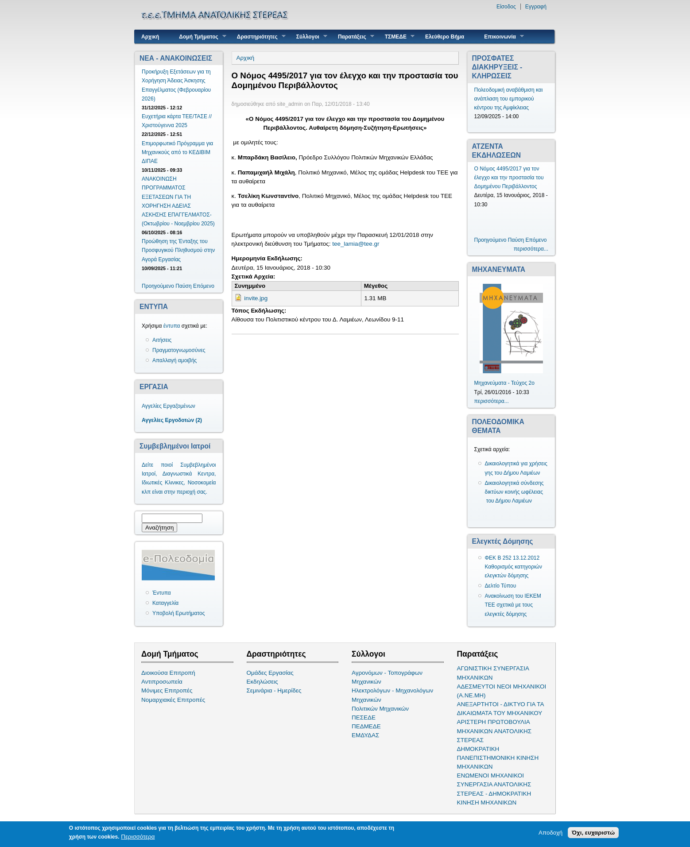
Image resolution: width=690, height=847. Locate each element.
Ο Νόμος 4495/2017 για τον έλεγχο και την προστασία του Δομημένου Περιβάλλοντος (509, 178)
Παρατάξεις (352, 36)
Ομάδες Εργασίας (270, 672)
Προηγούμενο (158, 286)
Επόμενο (203, 286)
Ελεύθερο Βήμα (444, 37)
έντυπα (171, 326)
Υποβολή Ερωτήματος (178, 613)
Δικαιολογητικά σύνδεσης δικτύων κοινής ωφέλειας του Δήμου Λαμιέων (514, 492)
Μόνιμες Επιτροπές (167, 690)
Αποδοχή (550, 833)
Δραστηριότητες (258, 36)
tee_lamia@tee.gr (355, 243)
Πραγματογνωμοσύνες (178, 350)
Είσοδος (506, 7)
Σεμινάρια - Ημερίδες (274, 690)
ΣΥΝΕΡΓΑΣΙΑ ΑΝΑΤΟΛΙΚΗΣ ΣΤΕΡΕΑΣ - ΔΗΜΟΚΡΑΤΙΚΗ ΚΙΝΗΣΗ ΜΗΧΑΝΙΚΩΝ (494, 793)
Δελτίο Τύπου (500, 586)
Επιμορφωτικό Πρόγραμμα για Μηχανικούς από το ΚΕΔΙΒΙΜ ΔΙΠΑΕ (177, 152)
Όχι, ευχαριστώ (593, 833)
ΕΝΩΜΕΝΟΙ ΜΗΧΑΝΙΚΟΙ (490, 775)
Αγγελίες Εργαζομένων (168, 406)
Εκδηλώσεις (262, 681)
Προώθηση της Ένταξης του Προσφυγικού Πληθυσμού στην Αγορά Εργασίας (178, 250)
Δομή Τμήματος (199, 36)
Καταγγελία (165, 603)
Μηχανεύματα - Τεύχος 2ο (504, 383)
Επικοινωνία (500, 36)
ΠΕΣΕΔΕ (364, 717)
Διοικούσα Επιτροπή (168, 672)
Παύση (183, 286)
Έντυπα (161, 593)
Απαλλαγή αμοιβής (174, 360)
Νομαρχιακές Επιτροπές (173, 699)
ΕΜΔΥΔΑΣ (365, 735)
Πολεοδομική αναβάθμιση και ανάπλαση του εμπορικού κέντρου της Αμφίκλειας (508, 99)
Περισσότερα (138, 837)
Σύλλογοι (308, 36)
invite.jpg (255, 298)
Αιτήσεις (161, 340)
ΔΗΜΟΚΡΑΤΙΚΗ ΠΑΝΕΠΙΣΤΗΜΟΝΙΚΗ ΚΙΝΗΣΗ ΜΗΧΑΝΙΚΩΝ (498, 758)
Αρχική (150, 37)
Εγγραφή (536, 7)
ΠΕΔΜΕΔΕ (366, 726)
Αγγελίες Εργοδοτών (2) (172, 420)
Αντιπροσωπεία (161, 681)
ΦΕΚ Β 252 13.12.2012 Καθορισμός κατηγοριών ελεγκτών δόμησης (514, 567)
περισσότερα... (531, 249)
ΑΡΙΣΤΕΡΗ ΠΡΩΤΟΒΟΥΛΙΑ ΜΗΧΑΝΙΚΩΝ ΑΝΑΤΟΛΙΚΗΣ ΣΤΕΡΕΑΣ (494, 731)
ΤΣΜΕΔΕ (396, 36)
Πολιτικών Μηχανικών (380, 708)
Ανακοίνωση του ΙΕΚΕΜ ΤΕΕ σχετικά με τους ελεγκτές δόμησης (513, 605)
